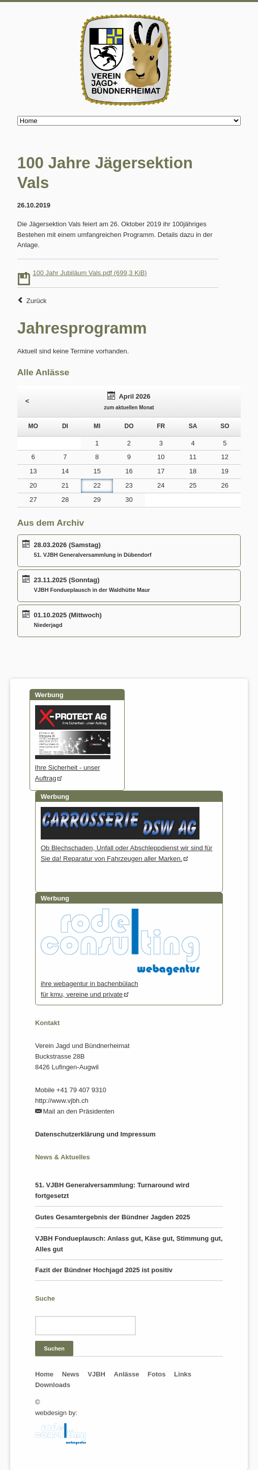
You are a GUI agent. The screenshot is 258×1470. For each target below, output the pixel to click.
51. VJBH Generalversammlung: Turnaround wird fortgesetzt (112, 1190)
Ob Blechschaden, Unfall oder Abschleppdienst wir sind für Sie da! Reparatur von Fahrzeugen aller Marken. (126, 847)
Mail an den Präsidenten (78, 1111)
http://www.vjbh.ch (62, 1100)
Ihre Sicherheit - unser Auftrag (73, 767)
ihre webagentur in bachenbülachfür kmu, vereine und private (120, 983)
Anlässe (126, 1374)
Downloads (52, 1385)
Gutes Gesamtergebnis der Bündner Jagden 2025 (112, 1217)
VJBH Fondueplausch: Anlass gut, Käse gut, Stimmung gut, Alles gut (129, 1244)
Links (182, 1374)
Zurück (36, 301)
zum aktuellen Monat (129, 407)
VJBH (96, 1374)
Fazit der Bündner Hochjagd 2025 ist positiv (104, 1270)
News (70, 1374)
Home (44, 1374)
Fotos (156, 1374)
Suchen (54, 1348)
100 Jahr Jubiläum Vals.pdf (90, 273)
